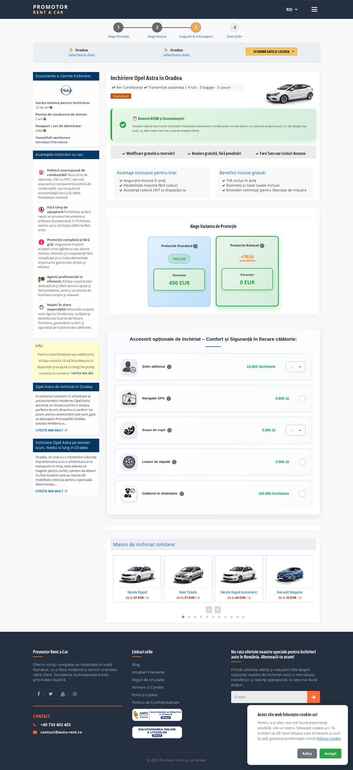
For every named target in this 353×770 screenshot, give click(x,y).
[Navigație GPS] (302, 398)
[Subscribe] (313, 697)
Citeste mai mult (51, 430)
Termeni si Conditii (148, 687)
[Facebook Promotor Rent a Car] (38, 693)
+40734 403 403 (81, 373)
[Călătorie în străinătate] (302, 494)
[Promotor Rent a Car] (50, 9)
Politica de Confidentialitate (155, 702)
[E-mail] (269, 697)
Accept (330, 753)
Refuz (307, 753)
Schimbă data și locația (274, 51)
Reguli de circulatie (148, 679)
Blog (136, 664)
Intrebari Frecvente (52, 142)
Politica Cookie (144, 694)
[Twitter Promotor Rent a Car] (50, 693)
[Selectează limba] (292, 9)
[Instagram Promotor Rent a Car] (74, 693)
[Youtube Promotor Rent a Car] (62, 693)
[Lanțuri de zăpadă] (302, 462)
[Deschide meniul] (313, 9)
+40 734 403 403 (56, 724)
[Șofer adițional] (296, 366)
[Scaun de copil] (296, 430)
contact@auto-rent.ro (61, 731)
